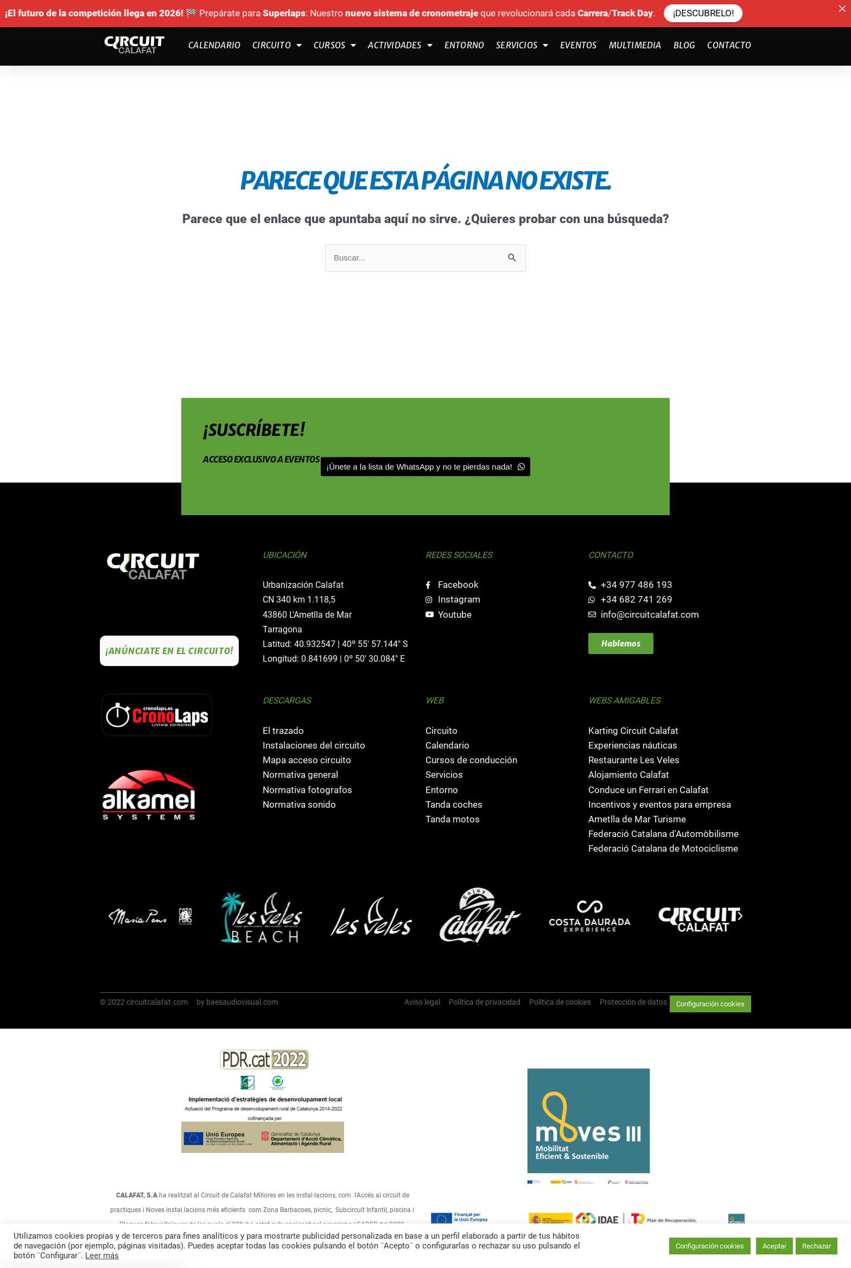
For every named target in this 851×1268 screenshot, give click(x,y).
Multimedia (635, 45)
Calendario (214, 45)
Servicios (522, 45)
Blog (685, 45)
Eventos (578, 45)
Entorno (464, 45)
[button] (110, 916)
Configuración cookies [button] (710, 1004)
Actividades (400, 45)
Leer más (102, 1255)
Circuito (277, 45)
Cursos (335, 45)
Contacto (729, 45)
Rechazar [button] (816, 1246)
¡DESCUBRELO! (739, 13)
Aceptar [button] (774, 1246)
